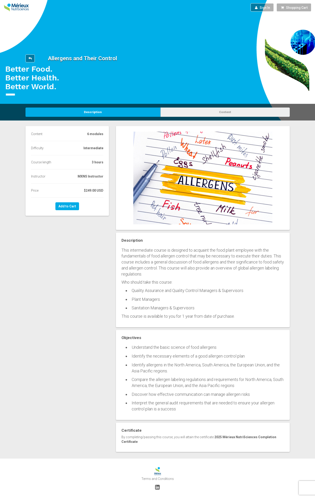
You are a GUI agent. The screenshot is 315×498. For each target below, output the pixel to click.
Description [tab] (93, 112)
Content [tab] (225, 112)
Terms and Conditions (157, 479)
